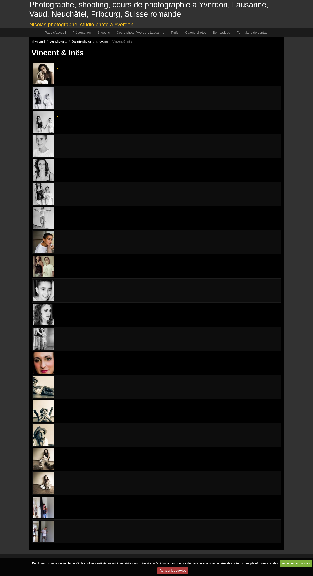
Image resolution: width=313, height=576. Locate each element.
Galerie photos (195, 32)
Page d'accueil (55, 32)
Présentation (81, 32)
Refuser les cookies (173, 570)
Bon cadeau (221, 32)
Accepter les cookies (296, 563)
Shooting (103, 32)
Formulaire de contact (252, 32)
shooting (102, 41)
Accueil (40, 41)
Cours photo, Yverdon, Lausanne (140, 32)
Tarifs (175, 32)
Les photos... (58, 41)
